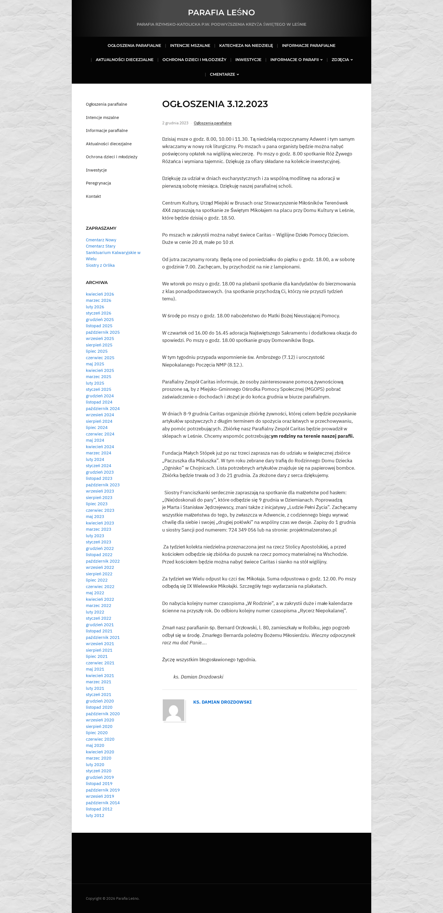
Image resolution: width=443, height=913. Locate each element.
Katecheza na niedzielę (246, 45)
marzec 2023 (98, 529)
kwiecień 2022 (100, 599)
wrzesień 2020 (100, 720)
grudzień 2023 (100, 472)
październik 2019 (103, 790)
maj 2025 (95, 363)
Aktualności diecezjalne (124, 59)
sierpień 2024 (99, 421)
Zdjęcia (340, 59)
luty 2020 (95, 764)
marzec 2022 (98, 605)
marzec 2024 (98, 453)
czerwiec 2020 (100, 739)
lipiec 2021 (97, 656)
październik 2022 (103, 561)
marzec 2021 (98, 681)
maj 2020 (95, 745)
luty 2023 (95, 535)
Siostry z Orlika (100, 265)
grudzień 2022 (100, 548)
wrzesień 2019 (100, 796)
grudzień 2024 (100, 395)
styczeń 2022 (98, 618)
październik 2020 (103, 713)
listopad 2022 (99, 554)
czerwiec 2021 (100, 662)
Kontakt (93, 196)
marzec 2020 (98, 758)
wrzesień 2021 (100, 643)
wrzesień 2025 (100, 338)
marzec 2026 (98, 300)
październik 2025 (103, 332)
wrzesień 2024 (100, 414)
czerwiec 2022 (100, 586)
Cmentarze (222, 74)
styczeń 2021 (98, 694)
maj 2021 (95, 669)
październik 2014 (103, 802)
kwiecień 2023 (100, 523)
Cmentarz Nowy (101, 239)
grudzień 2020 (100, 701)
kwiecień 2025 (100, 370)
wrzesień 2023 (100, 491)
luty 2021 (95, 688)
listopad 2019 (99, 783)
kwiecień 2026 (100, 294)
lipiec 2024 (97, 427)
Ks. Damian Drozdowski (222, 702)
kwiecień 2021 (100, 675)
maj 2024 (95, 440)
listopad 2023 (99, 478)
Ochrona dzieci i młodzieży (194, 59)
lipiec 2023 (97, 503)
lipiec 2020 (97, 732)
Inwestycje (248, 59)
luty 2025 (95, 383)
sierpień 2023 (99, 497)
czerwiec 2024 (100, 434)
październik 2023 (103, 484)
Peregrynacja (98, 183)
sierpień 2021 (99, 650)
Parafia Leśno (221, 12)
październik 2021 (103, 637)
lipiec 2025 (97, 351)
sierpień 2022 (99, 573)
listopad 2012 (99, 809)
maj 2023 (95, 516)
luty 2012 (95, 815)
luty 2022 (95, 612)
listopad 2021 (99, 631)
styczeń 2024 (98, 465)
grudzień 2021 (100, 624)
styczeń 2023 (98, 542)
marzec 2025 (98, 376)
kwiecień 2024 (100, 446)
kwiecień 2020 (100, 751)
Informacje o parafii (294, 59)
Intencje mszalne (190, 45)
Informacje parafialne (308, 45)
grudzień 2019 (100, 777)
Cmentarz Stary (100, 246)
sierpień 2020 (99, 726)
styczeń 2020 (98, 770)
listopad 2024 (99, 402)
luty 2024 (95, 459)
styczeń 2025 (98, 389)
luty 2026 (95, 306)
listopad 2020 (99, 707)
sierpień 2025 (99, 345)
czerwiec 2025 (100, 357)
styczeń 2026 (98, 313)
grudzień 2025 (100, 319)
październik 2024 (103, 408)
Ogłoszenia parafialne (134, 45)
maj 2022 (95, 592)
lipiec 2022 (97, 580)
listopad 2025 (99, 325)
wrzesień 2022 (100, 567)
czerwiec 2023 (100, 510)
